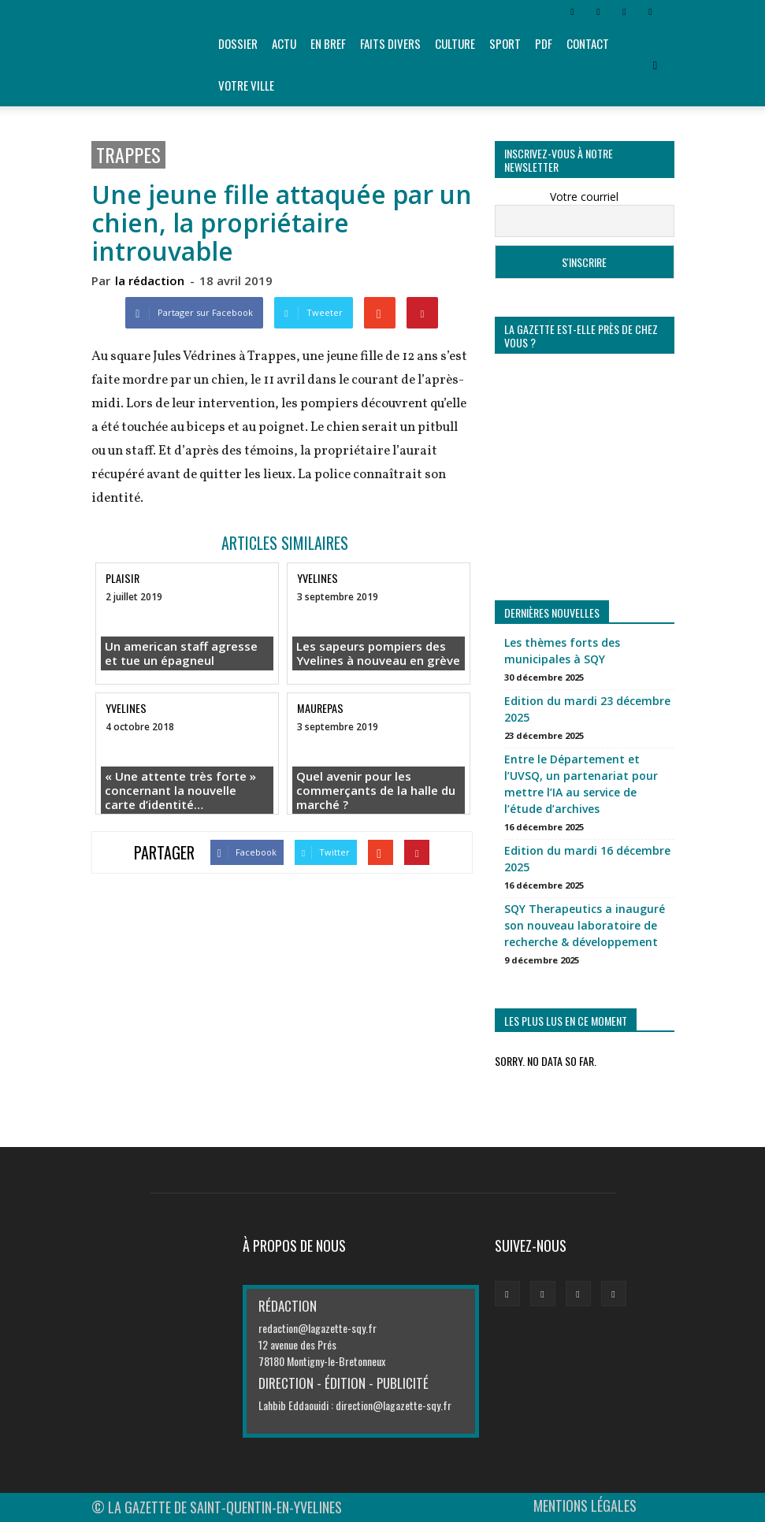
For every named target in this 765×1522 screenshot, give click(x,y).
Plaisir (122, 578)
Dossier (238, 43)
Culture (455, 43)
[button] (655, 65)
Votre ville (246, 85)
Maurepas (320, 708)
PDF (543, 43)
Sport (505, 43)
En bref (328, 43)
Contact (587, 43)
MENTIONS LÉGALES (585, 1505)
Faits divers (390, 43)
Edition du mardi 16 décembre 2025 (587, 858)
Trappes (128, 155)
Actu (284, 43)
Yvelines (317, 578)
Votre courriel (584, 196)
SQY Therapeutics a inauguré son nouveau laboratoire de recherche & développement (584, 925)
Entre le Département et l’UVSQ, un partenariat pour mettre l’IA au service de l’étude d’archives (581, 784)
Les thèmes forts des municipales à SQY (562, 650)
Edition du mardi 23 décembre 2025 (587, 709)
